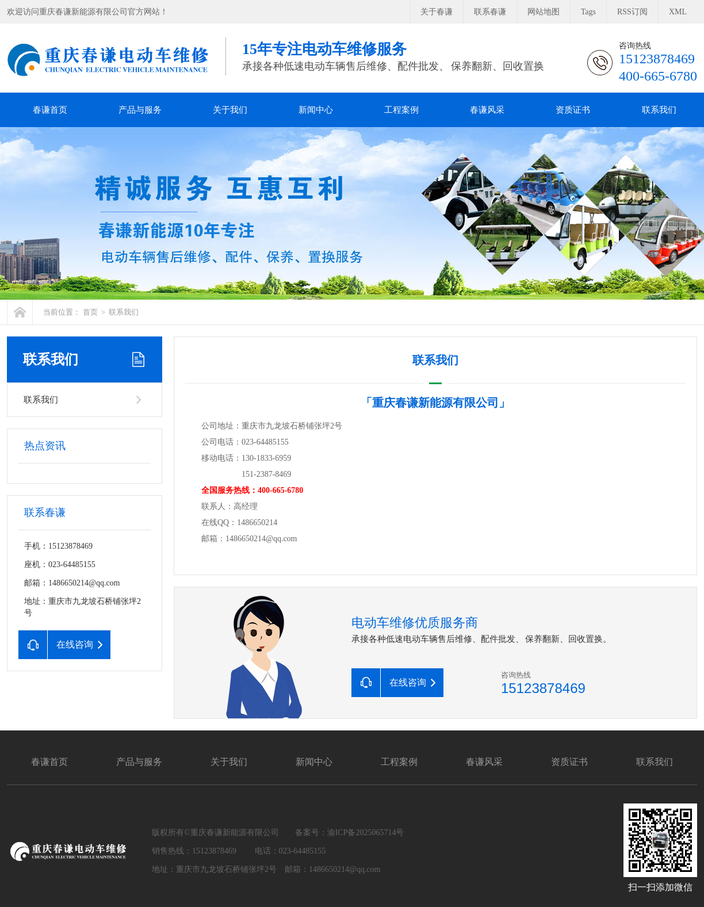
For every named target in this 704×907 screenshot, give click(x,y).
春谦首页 (50, 109)
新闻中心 (316, 109)
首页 (90, 312)
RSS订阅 (632, 11)
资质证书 (573, 109)
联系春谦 (490, 11)
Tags (588, 11)
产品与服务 (140, 109)
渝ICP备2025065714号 (365, 832)
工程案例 (401, 109)
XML (678, 11)
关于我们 (230, 109)
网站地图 (543, 11)
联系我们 (659, 109)
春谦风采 (487, 109)
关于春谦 (436, 11)
